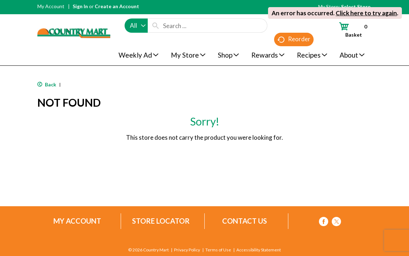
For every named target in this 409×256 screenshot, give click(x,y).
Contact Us (244, 221)
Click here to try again (366, 13)
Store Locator (161, 221)
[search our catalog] (155, 25)
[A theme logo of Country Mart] (73, 19)
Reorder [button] (293, 39)
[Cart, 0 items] (350, 29)
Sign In (80, 6)
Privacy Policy (187, 249)
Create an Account (117, 6)
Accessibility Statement (258, 249)
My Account (50, 6)
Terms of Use (218, 249)
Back (46, 84)
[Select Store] (356, 7)
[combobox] (136, 25)
